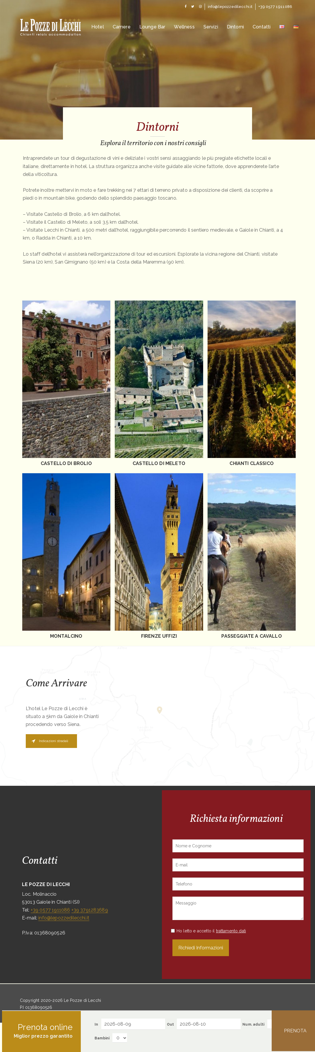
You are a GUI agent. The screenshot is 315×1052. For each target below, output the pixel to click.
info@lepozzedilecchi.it (63, 918)
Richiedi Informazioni (200, 948)
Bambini (102, 1038)
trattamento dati (231, 931)
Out (170, 1024)
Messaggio (238, 908)
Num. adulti (253, 1024)
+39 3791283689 (89, 910)
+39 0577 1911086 (50, 910)
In (96, 1024)
